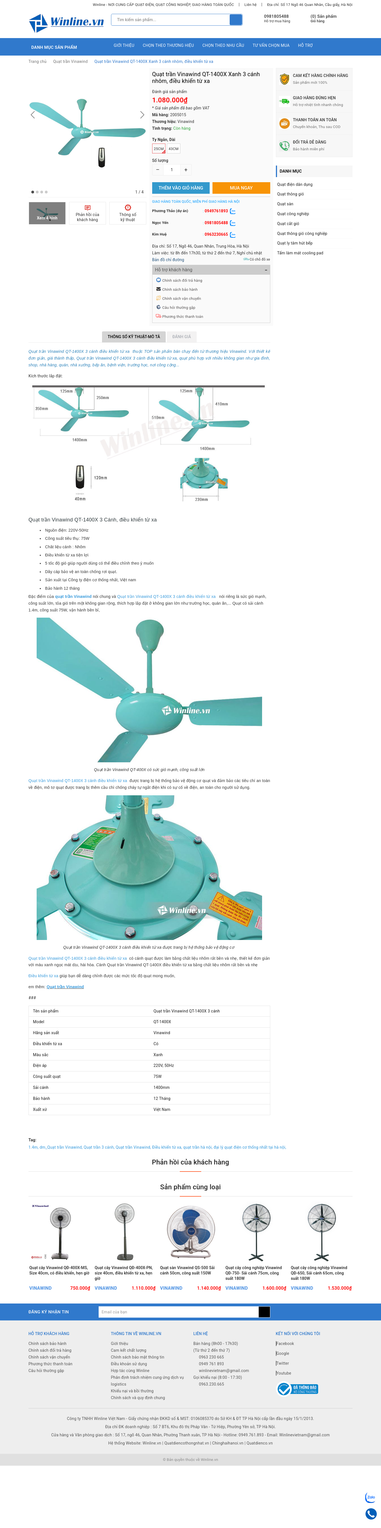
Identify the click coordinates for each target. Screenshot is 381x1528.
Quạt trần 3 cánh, (99, 1147)
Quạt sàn (285, 204)
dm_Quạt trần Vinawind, (61, 1147)
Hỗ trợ (305, 45)
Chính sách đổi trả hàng (182, 280)
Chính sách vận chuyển (181, 298)
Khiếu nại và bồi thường (132, 1391)
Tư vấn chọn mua (270, 45)
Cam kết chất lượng (129, 1350)
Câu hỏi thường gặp (179, 307)
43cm (173, 149)
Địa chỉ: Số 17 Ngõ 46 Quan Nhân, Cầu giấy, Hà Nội (310, 5)
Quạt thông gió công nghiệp (302, 233)
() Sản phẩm (324, 19)
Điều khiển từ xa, (167, 1147)
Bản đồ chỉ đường (168, 259)
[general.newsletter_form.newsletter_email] (178, 1312)
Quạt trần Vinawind (70, 61)
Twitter (282, 1363)
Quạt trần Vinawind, (133, 1147)
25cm (159, 150)
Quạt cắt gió (288, 223)
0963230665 (216, 234)
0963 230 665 (211, 1357)
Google (282, 1353)
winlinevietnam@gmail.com (224, 1370)
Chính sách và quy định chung (138, 1397)
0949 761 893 (211, 1364)
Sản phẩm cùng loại (190, 1187)
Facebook (285, 1343)
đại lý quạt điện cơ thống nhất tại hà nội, (250, 1147)
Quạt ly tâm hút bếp (295, 243)
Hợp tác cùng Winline (130, 1370)
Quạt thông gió (290, 194)
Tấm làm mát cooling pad (300, 253)
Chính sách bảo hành (180, 289)
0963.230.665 (211, 1384)
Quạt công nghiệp (293, 214)
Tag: (32, 1140)
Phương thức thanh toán (182, 316)
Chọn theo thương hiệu (168, 45)
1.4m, (33, 1147)
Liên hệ (250, 5)
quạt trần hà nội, (197, 1147)
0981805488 (276, 16)
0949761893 (216, 211)
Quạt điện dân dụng (295, 184)
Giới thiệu (124, 45)
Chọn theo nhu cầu (223, 45)
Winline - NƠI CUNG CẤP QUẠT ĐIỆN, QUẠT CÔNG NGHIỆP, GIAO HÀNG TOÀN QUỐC (163, 5)
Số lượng (160, 160)
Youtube (283, 1373)
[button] (32, 192)
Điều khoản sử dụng (129, 1364)
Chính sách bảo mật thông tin (138, 1357)
